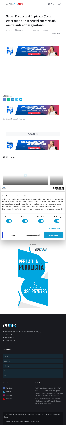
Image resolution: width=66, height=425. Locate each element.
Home (9, 30)
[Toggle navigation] (7, 3)
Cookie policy (35, 413)
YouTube (7, 391)
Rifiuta (12, 235)
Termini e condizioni (12, 413)
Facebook (8, 380)
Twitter (7, 384)
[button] (53, 4)
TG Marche (35, 30)
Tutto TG (33, 134)
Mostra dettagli (54, 228)
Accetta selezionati (33, 235)
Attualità (45, 30)
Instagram (8, 387)
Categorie (19, 30)
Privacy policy (24, 413)
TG (28, 30)
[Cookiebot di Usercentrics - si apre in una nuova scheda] (55, 188)
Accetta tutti (53, 235)
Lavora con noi (9, 333)
